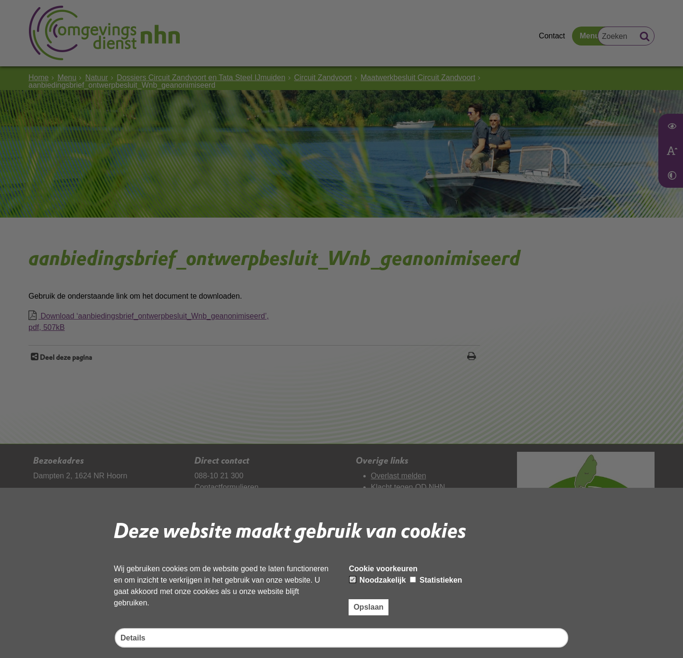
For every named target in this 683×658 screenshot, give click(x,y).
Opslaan (368, 607)
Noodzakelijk (378, 580)
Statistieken (436, 580)
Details (132, 638)
